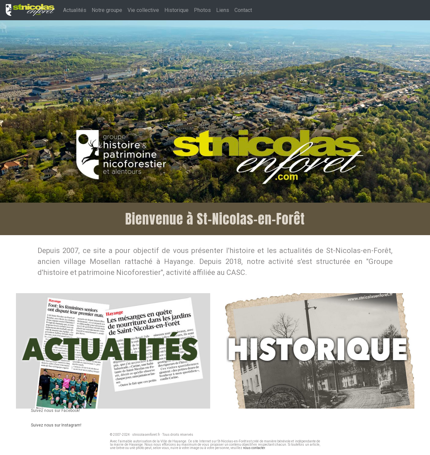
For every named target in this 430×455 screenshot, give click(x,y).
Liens (222, 10)
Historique (176, 10)
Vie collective (143, 10)
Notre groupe (107, 10)
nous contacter (254, 448)
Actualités (74, 10)
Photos (202, 10)
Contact (243, 10)
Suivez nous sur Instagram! (56, 425)
